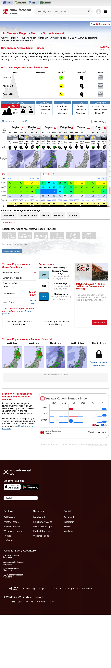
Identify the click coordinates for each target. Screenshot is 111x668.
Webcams (62, 166)
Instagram (69, 575)
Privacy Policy (31, 655)
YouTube (68, 584)
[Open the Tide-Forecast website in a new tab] (33, 3)
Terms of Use (15, 655)
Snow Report (62, 159)
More (3, 213)
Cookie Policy (47, 655)
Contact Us (56, 641)
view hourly (100, 175)
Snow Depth (80, 163)
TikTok (67, 579)
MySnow (8, 593)
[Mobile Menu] (105, 11)
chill (4, 245)
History (44, 166)
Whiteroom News (12, 584)
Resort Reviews (100, 163)
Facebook (69, 570)
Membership (39, 570)
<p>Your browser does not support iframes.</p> (74, 471)
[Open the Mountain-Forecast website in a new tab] (20, 3)
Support (42, 641)
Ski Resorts (9, 570)
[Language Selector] (20, 551)
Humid (4, 249)
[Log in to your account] (98, 11)
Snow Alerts (44, 159)
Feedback (87, 641)
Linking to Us (72, 641)
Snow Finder (44, 163)
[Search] (90, 11)
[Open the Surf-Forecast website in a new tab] (8, 3)
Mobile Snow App (42, 579)
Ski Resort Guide (99, 159)
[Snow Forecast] (17, 11)
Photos (7, 589)
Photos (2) (99, 166)
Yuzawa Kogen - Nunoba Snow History (55, 376)
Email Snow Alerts (42, 575)
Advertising (29, 641)
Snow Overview (11, 579)
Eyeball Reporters (42, 584)
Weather (80, 159)
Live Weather (62, 163)
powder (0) (21, 364)
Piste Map (80, 166)
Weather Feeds (41, 589)
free (100, 37)
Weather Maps (11, 575)
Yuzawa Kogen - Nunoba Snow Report (19, 376)
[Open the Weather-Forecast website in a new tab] (45, 3)
